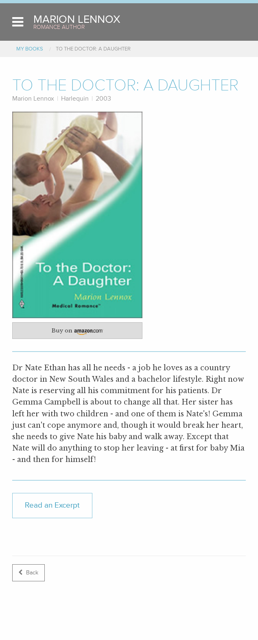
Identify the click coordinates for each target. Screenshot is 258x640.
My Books (29, 49)
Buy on (81, 332)
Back (28, 572)
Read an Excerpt (52, 505)
